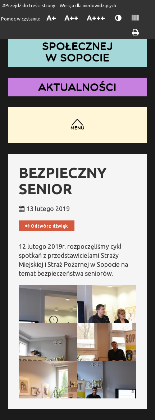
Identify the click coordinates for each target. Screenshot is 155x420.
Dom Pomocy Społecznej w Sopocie (77, 46)
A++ (71, 18)
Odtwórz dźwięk (46, 226)
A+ (51, 18)
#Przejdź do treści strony (28, 5)
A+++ (96, 18)
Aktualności (77, 87)
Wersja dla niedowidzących (88, 5)
